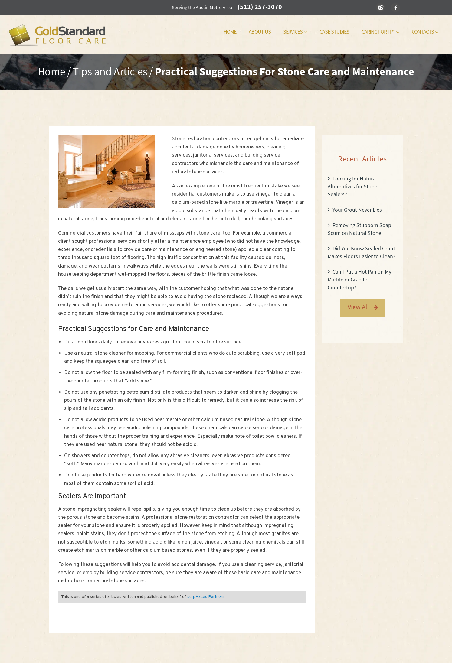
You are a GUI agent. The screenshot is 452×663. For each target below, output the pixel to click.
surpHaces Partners (205, 597)
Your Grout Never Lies (357, 209)
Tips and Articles (110, 71)
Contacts (425, 31)
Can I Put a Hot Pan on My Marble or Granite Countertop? (359, 279)
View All (358, 307)
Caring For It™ (380, 31)
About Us (260, 31)
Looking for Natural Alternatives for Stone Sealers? (352, 186)
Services (295, 31)
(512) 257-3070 (259, 6)
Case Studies (334, 31)
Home (230, 31)
